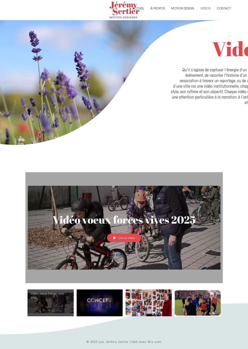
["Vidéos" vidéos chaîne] (124, 305)
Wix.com (154, 342)
